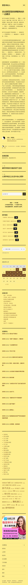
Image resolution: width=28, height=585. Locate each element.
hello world (5, 357)
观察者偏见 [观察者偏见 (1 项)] (13, 505)
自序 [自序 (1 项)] (22, 502)
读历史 (5, 464)
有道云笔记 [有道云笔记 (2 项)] (14, 494)
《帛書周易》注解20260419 (8, 217)
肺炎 (5, 147)
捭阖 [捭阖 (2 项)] (14, 491)
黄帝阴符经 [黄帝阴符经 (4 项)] (10, 508)
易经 (5, 450)
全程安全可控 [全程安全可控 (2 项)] (18, 483)
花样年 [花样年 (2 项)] (9, 505)
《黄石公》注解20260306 (7, 224)
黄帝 (5, 472)
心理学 (5, 446)
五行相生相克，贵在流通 (10, 305)
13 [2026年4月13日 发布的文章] (3, 275)
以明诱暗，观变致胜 (15, 424)
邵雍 (5, 466)
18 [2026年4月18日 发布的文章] (20, 275)
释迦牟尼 (6, 468)
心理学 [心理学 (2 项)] (22, 488)
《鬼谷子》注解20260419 (7, 228)
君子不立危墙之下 (8, 309)
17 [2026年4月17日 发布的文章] (17, 275)
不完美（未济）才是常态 (10, 297)
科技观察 (6, 454)
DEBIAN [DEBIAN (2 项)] (4, 483)
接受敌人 (12, 410)
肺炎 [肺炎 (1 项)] (11, 502)
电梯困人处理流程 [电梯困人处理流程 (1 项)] (5, 498)
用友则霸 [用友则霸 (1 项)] (12, 496)
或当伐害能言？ (8, 301)
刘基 (5, 434)
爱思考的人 (6, 5)
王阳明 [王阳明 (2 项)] (9, 496)
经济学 (5, 456)
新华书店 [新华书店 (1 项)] (17, 491)
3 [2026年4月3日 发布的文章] (17, 269)
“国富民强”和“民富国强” (16, 397)
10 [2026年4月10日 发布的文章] (17, 272)
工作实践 (6, 442)
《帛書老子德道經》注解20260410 (9, 221)
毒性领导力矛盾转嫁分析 (10, 317)
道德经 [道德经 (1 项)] (19, 505)
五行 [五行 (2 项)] (12, 483)
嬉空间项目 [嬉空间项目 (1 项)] (19, 485)
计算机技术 (6, 462)
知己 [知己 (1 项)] (13, 498)
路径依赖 (12, 377)
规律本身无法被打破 (17, 357)
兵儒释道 (4, 545)
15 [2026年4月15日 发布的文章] (10, 275)
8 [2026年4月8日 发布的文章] (10, 272)
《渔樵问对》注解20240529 (8, 236)
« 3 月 (6, 284)
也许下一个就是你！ (9, 323)
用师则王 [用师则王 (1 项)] (16, 496)
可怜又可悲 (12, 351)
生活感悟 (18, 146)
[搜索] (24, 193)
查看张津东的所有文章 (11, 140)
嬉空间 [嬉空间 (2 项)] (14, 485)
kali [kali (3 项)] (9, 483)
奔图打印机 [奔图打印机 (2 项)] (8, 485)
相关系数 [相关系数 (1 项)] (10, 498)
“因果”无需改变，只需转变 (16, 339)
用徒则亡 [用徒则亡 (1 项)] (20, 496)
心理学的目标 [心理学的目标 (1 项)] (9, 491)
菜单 (24, 5)
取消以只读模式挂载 (9, 299)
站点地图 (4, 580)
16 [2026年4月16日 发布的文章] (14, 275)
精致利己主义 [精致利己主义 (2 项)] (6, 502)
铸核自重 (6, 319)
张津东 (5, 146)
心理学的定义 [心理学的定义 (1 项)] (4, 491)
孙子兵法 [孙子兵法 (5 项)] (6, 488)
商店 (3, 576)
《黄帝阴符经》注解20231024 (8, 239)
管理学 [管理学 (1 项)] (19, 498)
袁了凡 (5, 460)
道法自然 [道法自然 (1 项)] (22, 505)
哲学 (5, 436)
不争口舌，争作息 (8, 303)
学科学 (4, 566)
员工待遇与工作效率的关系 (10, 315)
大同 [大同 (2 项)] (3, 485)
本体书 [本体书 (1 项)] (19, 494)
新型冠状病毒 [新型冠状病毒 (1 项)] (22, 491)
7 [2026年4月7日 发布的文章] (7, 272)
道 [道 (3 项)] (16, 505)
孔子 (5, 438)
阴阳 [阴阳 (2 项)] (3, 508)
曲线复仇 (6, 311)
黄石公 (5, 474)
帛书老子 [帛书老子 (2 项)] (17, 488)
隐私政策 (9, 580)
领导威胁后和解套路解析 (10, 313)
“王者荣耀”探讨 (14, 345)
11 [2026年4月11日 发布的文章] (20, 272)
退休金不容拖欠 (8, 307)
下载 (16, 217)
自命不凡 (12, 391)
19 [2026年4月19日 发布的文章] (24, 275)
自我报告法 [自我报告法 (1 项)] (4, 505)
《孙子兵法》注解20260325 (8, 232)
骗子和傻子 (12, 404)
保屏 (5, 321)
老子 (5, 458)
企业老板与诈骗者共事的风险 (17, 371)
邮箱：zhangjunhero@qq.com (15, 582)
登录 (15, 158)
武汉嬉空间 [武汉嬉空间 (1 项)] (4, 496)
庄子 (5, 444)
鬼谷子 (5, 470)
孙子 (5, 440)
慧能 (5, 448)
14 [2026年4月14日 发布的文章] (7, 275)
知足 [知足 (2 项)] (16, 498)
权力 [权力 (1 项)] (21, 494)
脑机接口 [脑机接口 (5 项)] (17, 501)
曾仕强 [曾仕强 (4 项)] (7, 494)
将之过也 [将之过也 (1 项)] (12, 488)
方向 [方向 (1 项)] (3, 494)
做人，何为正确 (8, 295)
